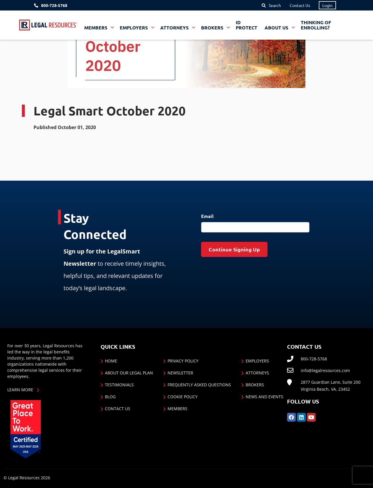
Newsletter (180, 373)
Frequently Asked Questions (199, 384)
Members (177, 408)
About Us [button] (277, 27)
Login (327, 5)
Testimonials (119, 384)
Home (111, 361)
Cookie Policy (183, 396)
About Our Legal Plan (129, 373)
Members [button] (96, 27)
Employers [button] (134, 27)
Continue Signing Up (234, 249)
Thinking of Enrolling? (316, 25)
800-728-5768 (54, 5)
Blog (110, 396)
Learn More (20, 389)
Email (207, 216)
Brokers (255, 384)
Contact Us (300, 5)
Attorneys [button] (175, 27)
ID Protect (246, 25)
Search (275, 5)
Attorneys (257, 373)
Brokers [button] (212, 27)
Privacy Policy (183, 361)
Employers (257, 361)
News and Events (264, 396)
